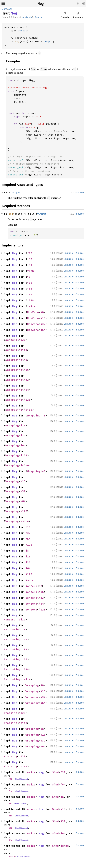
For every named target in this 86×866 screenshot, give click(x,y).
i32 (29, 288)
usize (24, 521)
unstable (27, 17)
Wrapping (33, 415)
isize (31, 306)
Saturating (13, 359)
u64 (22, 501)
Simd (55, 772)
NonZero (33, 312)
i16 (29, 282)
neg (17, 41)
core (4, 9)
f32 (29, 259)
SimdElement (21, 779)
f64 (29, 265)
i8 (28, 276)
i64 (29, 294)
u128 (23, 511)
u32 (22, 491)
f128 (30, 271)
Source (38, 17)
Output (22, 30)
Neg (40, 4)
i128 (30, 300)
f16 (29, 253)
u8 (43, 471)
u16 (22, 481)
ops (10, 9)
